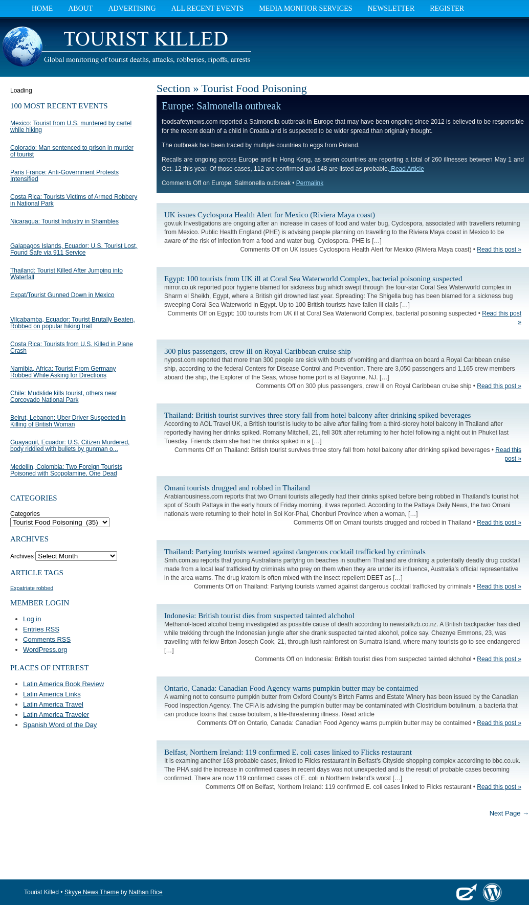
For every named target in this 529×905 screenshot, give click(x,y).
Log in (32, 619)
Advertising (132, 8)
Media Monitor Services (305, 8)
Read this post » (499, 249)
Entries (41, 629)
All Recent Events (207, 8)
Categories (25, 513)
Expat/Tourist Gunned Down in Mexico (62, 295)
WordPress (492, 892)
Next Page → (509, 813)
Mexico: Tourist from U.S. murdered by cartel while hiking (70, 126)
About (80, 8)
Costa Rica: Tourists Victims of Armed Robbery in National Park (73, 200)
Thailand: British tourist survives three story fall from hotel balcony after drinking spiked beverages (317, 415)
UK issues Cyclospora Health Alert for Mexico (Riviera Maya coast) (269, 215)
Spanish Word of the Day (60, 725)
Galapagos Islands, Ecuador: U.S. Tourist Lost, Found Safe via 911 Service (74, 249)
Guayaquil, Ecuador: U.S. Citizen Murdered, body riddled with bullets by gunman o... (69, 445)
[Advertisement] (409, 48)
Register (447, 8)
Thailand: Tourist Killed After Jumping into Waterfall (66, 274)
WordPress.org (45, 649)
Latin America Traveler (56, 714)
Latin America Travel (53, 704)
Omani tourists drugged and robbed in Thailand (237, 488)
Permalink (309, 183)
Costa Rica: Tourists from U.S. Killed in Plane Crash (71, 347)
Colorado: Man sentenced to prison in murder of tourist (72, 151)
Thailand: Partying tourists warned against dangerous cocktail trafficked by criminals (295, 552)
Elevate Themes (466, 892)
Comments (47, 639)
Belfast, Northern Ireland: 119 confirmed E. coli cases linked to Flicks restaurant (288, 752)
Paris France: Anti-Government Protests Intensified (64, 176)
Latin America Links (52, 694)
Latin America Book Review (63, 684)
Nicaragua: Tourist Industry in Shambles (64, 221)
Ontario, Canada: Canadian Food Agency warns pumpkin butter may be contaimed (291, 688)
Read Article (406, 168)
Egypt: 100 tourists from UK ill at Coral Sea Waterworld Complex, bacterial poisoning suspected (313, 279)
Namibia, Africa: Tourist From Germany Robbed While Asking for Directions (63, 372)
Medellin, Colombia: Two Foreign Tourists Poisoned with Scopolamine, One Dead (66, 470)
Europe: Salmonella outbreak (221, 105)
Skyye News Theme (91, 892)
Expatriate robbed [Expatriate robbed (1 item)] (31, 588)
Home (42, 8)
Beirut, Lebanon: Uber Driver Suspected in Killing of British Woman (67, 421)
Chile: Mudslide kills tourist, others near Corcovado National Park (63, 396)
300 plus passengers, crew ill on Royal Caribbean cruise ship (257, 351)
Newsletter (390, 8)
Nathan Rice (146, 892)
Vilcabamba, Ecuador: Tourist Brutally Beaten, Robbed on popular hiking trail (72, 323)
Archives (22, 556)
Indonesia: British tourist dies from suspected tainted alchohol (259, 616)
